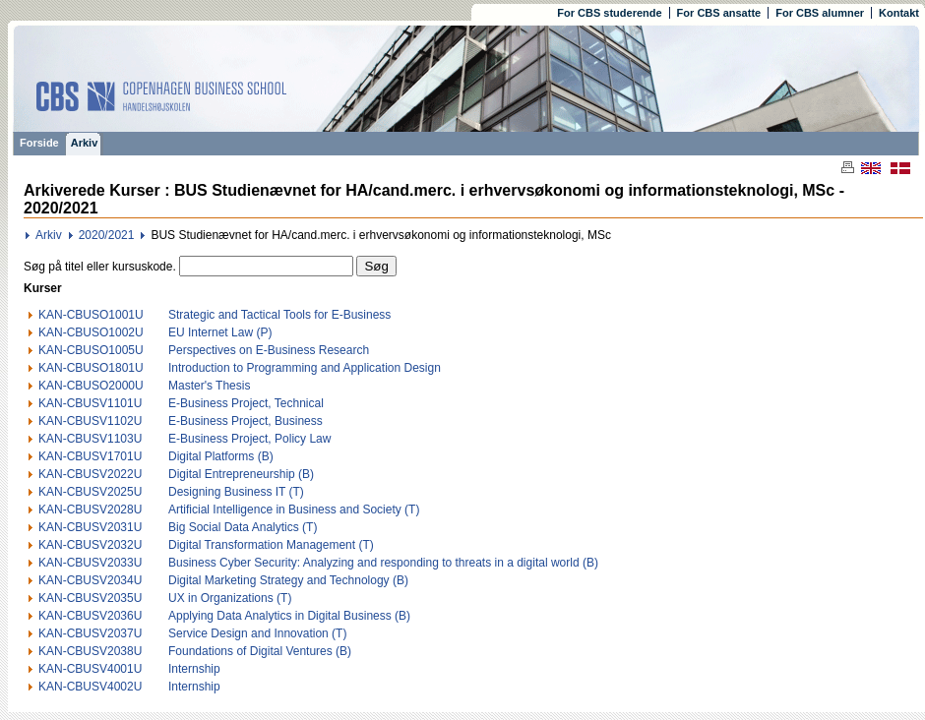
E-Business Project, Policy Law (249, 439)
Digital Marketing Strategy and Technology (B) (288, 580)
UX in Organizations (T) (229, 598)
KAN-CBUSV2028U (90, 509)
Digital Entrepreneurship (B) (241, 474)
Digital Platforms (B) (221, 456)
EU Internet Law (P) (220, 332)
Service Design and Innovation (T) (257, 633)
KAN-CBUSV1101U (90, 403)
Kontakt (899, 13)
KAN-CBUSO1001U (91, 315)
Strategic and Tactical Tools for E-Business (279, 315)
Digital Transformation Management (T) (271, 545)
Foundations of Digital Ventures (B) (259, 651)
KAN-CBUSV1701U (90, 456)
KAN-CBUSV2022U (90, 474)
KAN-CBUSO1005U (91, 350)
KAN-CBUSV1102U (90, 421)
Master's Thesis (209, 385)
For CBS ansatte (719, 13)
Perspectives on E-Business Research (268, 350)
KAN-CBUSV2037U (90, 633)
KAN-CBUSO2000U (91, 385)
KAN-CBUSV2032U (90, 545)
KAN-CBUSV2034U (90, 580)
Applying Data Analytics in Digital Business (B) (289, 616)
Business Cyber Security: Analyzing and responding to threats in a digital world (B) (383, 563)
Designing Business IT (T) (236, 492)
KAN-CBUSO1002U (91, 332)
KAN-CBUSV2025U (90, 492)
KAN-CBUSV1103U (90, 439)
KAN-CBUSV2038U (90, 651)
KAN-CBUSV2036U (90, 616)
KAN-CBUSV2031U (90, 527)
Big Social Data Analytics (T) (242, 527)
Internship (194, 669)
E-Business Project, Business (245, 421)
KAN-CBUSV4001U (90, 669)
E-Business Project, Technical (246, 403)
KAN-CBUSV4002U (90, 686)
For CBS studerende (609, 13)
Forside (39, 143)
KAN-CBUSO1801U (91, 368)
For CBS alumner (819, 13)
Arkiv (84, 143)
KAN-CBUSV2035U (90, 598)
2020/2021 (107, 235)
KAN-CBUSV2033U (90, 563)
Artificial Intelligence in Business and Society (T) (293, 509)
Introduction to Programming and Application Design (304, 368)
